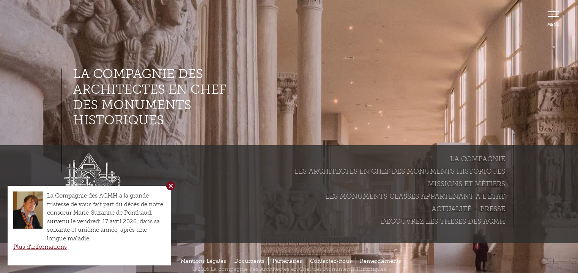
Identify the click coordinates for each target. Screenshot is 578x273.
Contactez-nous (331, 261)
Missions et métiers (466, 184)
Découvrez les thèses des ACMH (443, 221)
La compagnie (477, 159)
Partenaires (287, 261)
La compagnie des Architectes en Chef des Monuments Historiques (149, 97)
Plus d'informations (40, 246)
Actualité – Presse (468, 209)
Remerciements (380, 261)
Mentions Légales (203, 261)
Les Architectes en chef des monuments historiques (400, 171)
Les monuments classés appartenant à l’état (415, 196)
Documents (249, 261)
